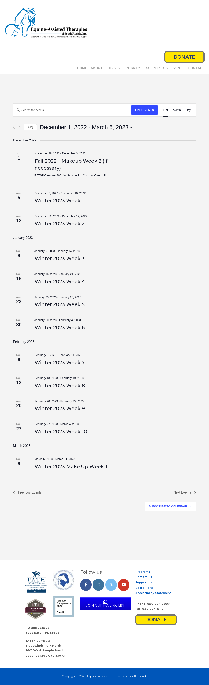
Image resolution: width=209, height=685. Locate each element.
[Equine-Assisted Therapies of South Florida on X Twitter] (111, 585)
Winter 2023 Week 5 (59, 304)
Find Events (144, 110)
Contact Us (143, 577)
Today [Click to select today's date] (30, 127)
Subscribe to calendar (168, 506)
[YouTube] (123, 585)
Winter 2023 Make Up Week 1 (70, 466)
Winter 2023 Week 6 (59, 327)
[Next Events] (19, 127)
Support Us (157, 68)
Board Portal (145, 588)
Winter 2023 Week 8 (59, 385)
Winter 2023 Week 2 (59, 223)
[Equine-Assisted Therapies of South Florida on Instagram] (98, 585)
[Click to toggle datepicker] (86, 127)
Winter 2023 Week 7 (59, 362)
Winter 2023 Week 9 (59, 408)
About (97, 68)
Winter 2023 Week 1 (59, 201)
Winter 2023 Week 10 (60, 431)
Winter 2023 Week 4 (59, 281)
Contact (196, 68)
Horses (113, 68)
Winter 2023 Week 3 (59, 258)
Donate (184, 57)
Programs (132, 68)
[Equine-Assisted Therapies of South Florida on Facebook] (86, 585)
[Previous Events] (14, 127)
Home (82, 68)
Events (178, 68)
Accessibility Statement (153, 593)
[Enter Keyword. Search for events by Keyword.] (72, 110)
